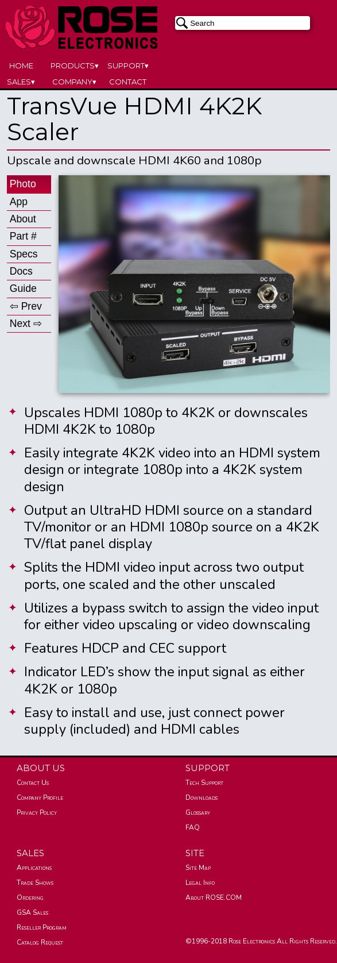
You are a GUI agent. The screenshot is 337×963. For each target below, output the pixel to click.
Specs (24, 254)
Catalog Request (40, 942)
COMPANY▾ (74, 81)
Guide (23, 288)
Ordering (30, 897)
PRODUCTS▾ (75, 65)
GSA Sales (32, 912)
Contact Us (33, 782)
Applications (34, 867)
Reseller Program (42, 927)
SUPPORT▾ (128, 65)
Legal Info (200, 882)
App (19, 201)
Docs (21, 271)
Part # (23, 236)
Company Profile (40, 797)
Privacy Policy (37, 812)
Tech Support (204, 782)
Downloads (201, 797)
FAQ (192, 827)
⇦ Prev (26, 306)
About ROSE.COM (213, 897)
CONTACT (127, 81)
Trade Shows (35, 882)
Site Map (198, 867)
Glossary (197, 812)
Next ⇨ (26, 323)
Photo (23, 184)
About (23, 219)
